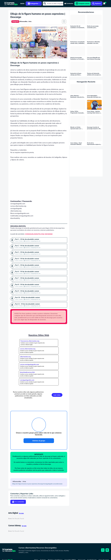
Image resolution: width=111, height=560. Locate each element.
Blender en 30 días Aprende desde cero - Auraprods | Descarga (76, 128)
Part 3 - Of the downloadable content (27, 253)
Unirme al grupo (38, 441)
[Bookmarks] (104, 3)
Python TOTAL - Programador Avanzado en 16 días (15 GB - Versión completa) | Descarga (77, 112)
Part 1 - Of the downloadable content (27, 240)
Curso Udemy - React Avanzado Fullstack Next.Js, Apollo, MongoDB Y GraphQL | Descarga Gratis (77, 143)
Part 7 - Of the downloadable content (27, 278)
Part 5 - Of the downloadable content (27, 266)
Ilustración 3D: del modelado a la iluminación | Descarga (77, 26)
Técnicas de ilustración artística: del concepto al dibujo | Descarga (93, 74)
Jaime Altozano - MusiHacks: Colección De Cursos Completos (77, 96)
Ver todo (21, 513)
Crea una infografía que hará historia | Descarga (93, 58)
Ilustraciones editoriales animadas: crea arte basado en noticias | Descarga (93, 42)
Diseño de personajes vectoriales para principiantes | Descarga (93, 26)
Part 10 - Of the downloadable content (27, 298)
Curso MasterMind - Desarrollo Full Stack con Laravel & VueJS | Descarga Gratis (94, 96)
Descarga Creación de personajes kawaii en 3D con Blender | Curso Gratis (94, 128)
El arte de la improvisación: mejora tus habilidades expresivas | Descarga (94, 143)
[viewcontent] (68, 4)
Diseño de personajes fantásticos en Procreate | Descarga (77, 58)
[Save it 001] (64, 21)
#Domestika (17, 481)
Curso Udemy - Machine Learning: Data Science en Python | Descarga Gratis (94, 112)
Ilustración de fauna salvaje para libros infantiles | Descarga (76, 74)
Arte (24, 481)
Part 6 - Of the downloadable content (27, 272)
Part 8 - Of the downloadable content (27, 285)
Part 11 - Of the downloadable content (27, 304)
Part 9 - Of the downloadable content (27, 291)
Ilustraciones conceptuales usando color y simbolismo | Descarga (77, 42)
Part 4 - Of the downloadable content (27, 259)
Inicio (22, 3)
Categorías (34, 3)
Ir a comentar (18, 502)
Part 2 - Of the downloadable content (27, 246)
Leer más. (57, 395)
